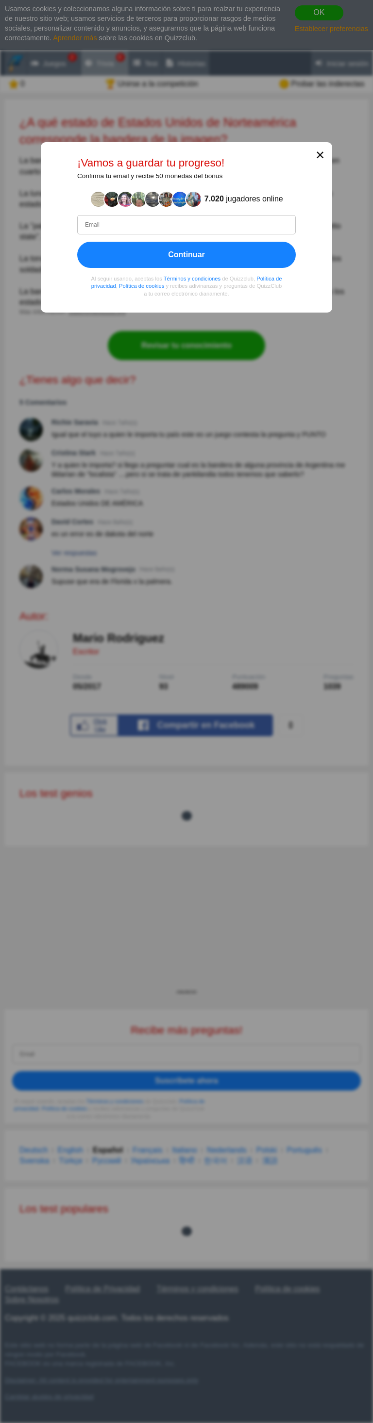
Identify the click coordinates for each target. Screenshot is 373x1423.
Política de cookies (141, 286)
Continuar (186, 254)
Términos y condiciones (192, 278)
